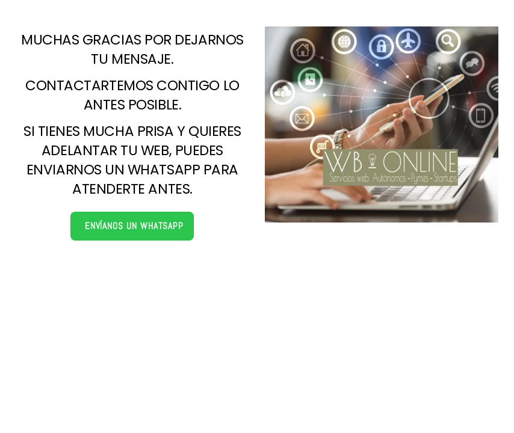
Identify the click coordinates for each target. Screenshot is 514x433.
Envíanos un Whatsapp (134, 226)
